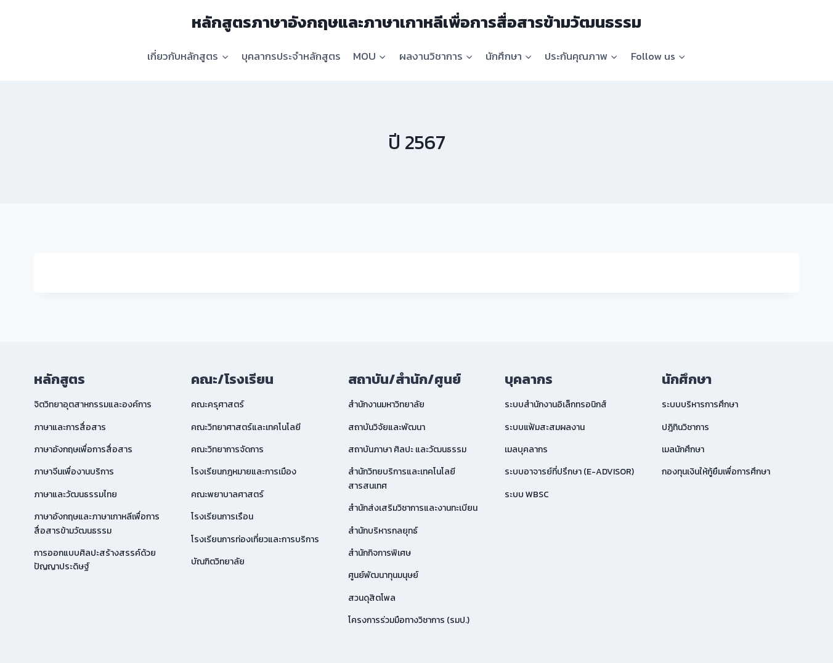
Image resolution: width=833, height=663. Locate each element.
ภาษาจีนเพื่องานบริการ (74, 471)
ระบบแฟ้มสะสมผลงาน (545, 427)
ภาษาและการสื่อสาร (70, 427)
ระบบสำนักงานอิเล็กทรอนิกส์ (556, 404)
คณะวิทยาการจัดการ (227, 449)
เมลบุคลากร (526, 449)
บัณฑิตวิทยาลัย (218, 561)
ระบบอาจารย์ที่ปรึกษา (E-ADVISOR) (569, 471)
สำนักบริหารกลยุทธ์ (383, 530)
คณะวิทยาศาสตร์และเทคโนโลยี (246, 427)
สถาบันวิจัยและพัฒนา (386, 427)
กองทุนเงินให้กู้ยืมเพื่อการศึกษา (716, 471)
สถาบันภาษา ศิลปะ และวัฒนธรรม (407, 449)
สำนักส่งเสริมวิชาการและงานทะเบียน (412, 508)
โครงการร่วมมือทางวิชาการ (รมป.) (408, 620)
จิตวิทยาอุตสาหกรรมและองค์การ (93, 404)
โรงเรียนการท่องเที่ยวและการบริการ (255, 539)
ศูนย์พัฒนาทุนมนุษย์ (383, 575)
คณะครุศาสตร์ (217, 404)
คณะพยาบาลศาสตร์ (227, 494)
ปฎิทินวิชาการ (685, 427)
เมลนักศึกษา (683, 449)
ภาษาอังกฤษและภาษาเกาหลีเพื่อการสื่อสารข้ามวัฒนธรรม (97, 523)
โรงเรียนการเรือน (222, 516)
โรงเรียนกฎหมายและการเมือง (243, 471)
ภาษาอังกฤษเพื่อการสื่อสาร (83, 449)
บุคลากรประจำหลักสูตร (291, 56)
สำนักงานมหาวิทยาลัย (386, 404)
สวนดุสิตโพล (372, 598)
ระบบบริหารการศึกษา (700, 404)
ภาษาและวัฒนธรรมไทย (75, 494)
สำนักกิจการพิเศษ (379, 553)
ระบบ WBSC (527, 494)
